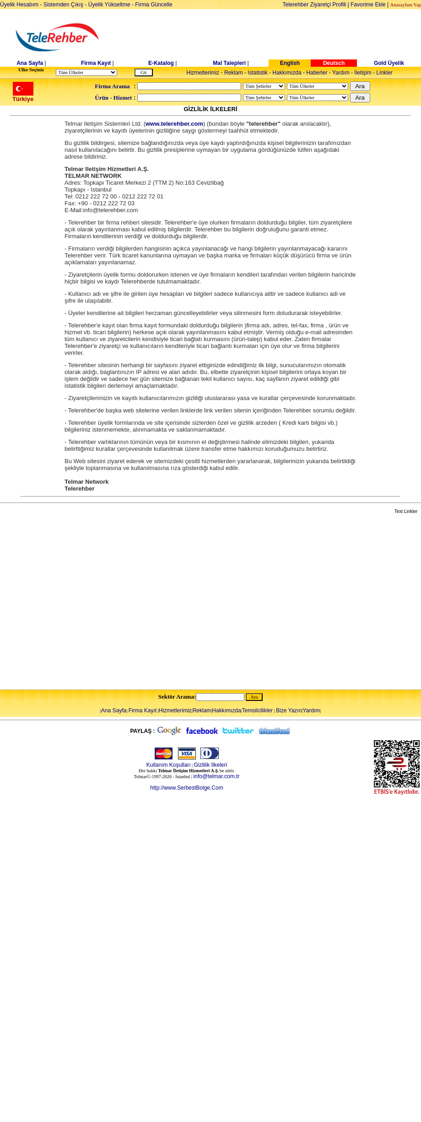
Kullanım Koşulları (168, 765)
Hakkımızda (286, 72)
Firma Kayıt (96, 63)
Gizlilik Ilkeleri (210, 765)
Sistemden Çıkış (63, 4)
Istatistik (257, 72)
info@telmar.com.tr (217, 776)
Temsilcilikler (257, 710)
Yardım (341, 72)
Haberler (316, 72)
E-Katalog (161, 63)
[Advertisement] (86, 602)
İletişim (362, 72)
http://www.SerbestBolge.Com (186, 788)
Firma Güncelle (153, 4)
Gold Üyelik (389, 63)
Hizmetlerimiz (202, 72)
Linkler (384, 72)
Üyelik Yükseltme (109, 4)
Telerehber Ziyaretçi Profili (314, 4)
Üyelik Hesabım (19, 4)
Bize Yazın (289, 710)
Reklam (233, 72)
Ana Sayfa (29, 63)
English (290, 63)
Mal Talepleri (229, 63)
